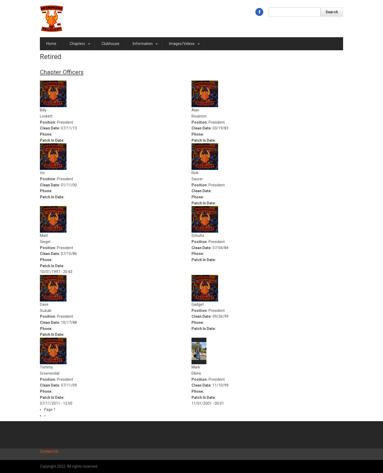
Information (146, 45)
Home (51, 43)
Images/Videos (185, 45)
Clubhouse (110, 43)
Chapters (81, 45)
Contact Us (49, 451)
